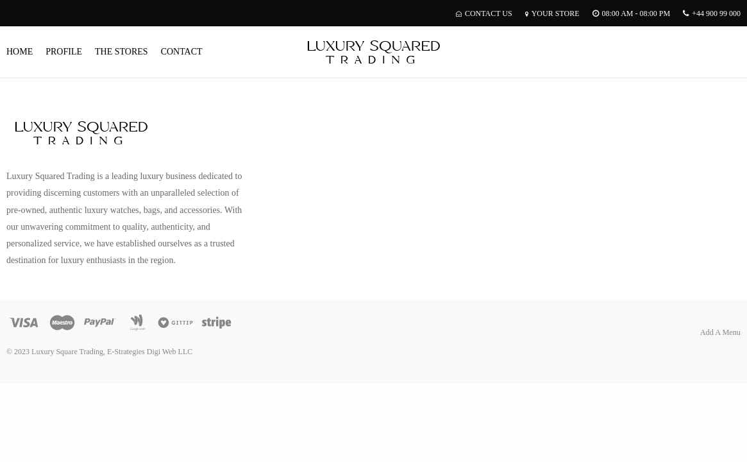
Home (19, 51)
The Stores (121, 51)
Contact (182, 51)
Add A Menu (720, 332)
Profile (64, 51)
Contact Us (484, 13)
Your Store (552, 13)
